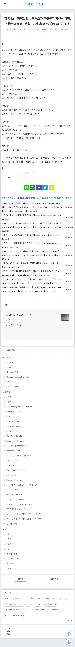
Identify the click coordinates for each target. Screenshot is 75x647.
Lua (27, 610)
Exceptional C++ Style (15, 441)
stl (29, 604)
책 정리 (6, 198)
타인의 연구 (10, 549)
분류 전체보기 (11, 350)
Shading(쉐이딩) (12, 490)
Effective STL (12, 465)
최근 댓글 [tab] (54, 579)
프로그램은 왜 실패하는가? (16, 509)
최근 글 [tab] (20, 579)
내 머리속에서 (11, 554)
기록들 (8, 534)
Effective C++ (39, 610)
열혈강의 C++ (11, 402)
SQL (8, 382)
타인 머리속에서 (12, 559)
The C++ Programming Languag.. (19, 407)
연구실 (7, 358)
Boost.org (10, 367)
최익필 (12, 29)
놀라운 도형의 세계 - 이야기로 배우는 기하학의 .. (24, 519)
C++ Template (12, 461)
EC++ (63, 599)
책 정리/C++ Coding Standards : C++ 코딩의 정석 (34, 29)
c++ (17, 599)
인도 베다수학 (11, 524)
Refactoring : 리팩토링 (15, 500)
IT (55, 599)
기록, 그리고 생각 (13, 319)
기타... (7, 529)
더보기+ (69, 621)
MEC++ (38, 604)
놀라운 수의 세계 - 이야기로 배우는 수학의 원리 (24, 514)
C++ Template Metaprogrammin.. (19, 456)
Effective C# (11, 475)
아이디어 (9, 539)
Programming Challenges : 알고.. (19, 504)
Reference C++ (12, 422)
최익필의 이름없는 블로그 (37, 4)
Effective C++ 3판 (13, 417)
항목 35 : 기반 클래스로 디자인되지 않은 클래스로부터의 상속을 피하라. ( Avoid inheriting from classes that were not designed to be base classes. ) (32, 227)
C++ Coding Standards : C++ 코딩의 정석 (32, 198)
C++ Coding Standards (15, 615)
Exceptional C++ (12, 431)
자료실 (8, 568)
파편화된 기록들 (12, 387)
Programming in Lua (14, 480)
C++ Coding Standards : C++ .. (18, 446)
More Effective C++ (13, 610)
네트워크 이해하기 (13, 372)
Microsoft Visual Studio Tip (17, 377)
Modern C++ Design (14, 451)
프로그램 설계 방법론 (14, 495)
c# (25, 599)
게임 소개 (9, 564)
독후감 (8, 397)
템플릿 (8, 599)
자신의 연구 (10, 544)
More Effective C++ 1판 (15, 426)
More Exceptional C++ (15, 436)
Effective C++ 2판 (13, 412)
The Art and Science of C (16, 470)
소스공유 (9, 362)
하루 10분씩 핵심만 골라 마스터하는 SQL (21, 485)
